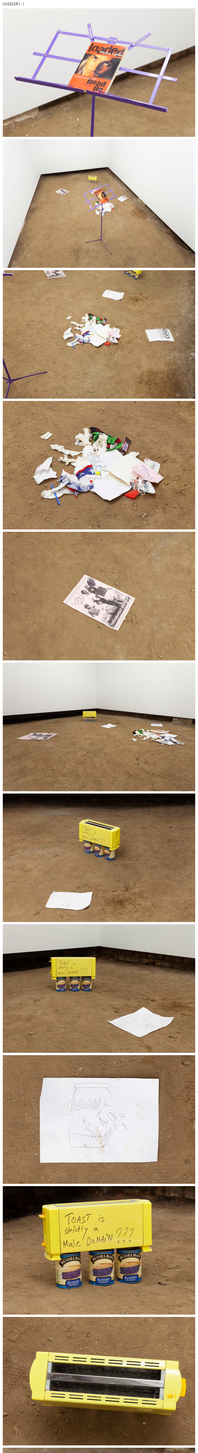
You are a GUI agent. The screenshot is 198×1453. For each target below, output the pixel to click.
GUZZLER (10, 3)
